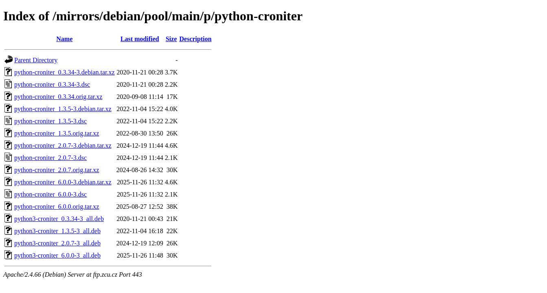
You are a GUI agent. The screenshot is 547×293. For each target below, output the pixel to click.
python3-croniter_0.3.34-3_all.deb (59, 218)
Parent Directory (35, 60)
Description (195, 38)
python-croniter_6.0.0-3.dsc (50, 194)
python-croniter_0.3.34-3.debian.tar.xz (64, 72)
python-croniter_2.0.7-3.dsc (50, 157)
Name (64, 38)
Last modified (140, 38)
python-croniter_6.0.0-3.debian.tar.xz (63, 182)
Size (171, 38)
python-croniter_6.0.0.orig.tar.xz (56, 206)
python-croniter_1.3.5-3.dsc (50, 121)
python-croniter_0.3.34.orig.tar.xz (58, 96)
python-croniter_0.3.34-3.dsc (52, 84)
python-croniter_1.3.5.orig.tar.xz (56, 133)
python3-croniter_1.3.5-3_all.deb (57, 230)
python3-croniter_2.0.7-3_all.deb (57, 243)
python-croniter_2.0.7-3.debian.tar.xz (63, 145)
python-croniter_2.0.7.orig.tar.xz (56, 169)
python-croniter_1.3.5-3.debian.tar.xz (63, 108)
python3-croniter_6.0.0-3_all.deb (57, 255)
